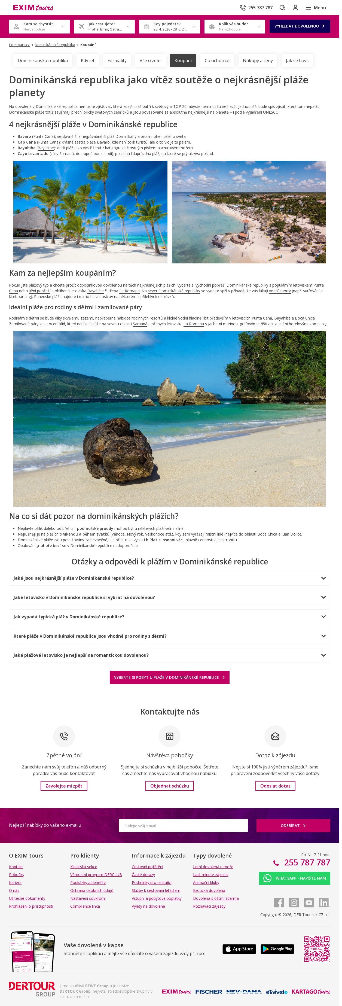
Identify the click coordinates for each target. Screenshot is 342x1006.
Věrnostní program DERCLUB (96, 874)
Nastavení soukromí (88, 898)
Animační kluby (206, 882)
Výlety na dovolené (148, 906)
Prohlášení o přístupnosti (31, 906)
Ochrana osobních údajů (92, 890)
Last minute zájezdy (210, 874)
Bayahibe (46, 147)
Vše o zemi (150, 60)
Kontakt (16, 866)
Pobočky (16, 874)
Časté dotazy (143, 874)
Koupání (183, 60)
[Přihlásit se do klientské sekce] (293, 7)
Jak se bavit (297, 60)
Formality (117, 60)
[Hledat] (278, 7)
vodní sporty (280, 290)
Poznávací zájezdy (209, 906)
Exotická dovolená (209, 890)
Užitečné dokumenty (27, 898)
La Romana (129, 290)
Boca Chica (305, 318)
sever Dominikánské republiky (174, 290)
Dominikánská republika (43, 60)
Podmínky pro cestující (152, 882)
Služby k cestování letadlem (156, 890)
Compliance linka (85, 906)
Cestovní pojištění (147, 866)
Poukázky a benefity (88, 882)
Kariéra (15, 882)
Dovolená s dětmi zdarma (216, 898)
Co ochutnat (217, 60)
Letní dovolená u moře (213, 866)
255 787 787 (306, 862)
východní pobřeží (210, 285)
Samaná (66, 153)
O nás (14, 890)
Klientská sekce (83, 866)
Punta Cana (43, 136)
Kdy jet (87, 60)
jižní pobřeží (39, 290)
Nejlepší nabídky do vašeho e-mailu (45, 825)
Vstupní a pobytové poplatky (157, 898)
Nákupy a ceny (258, 60)
